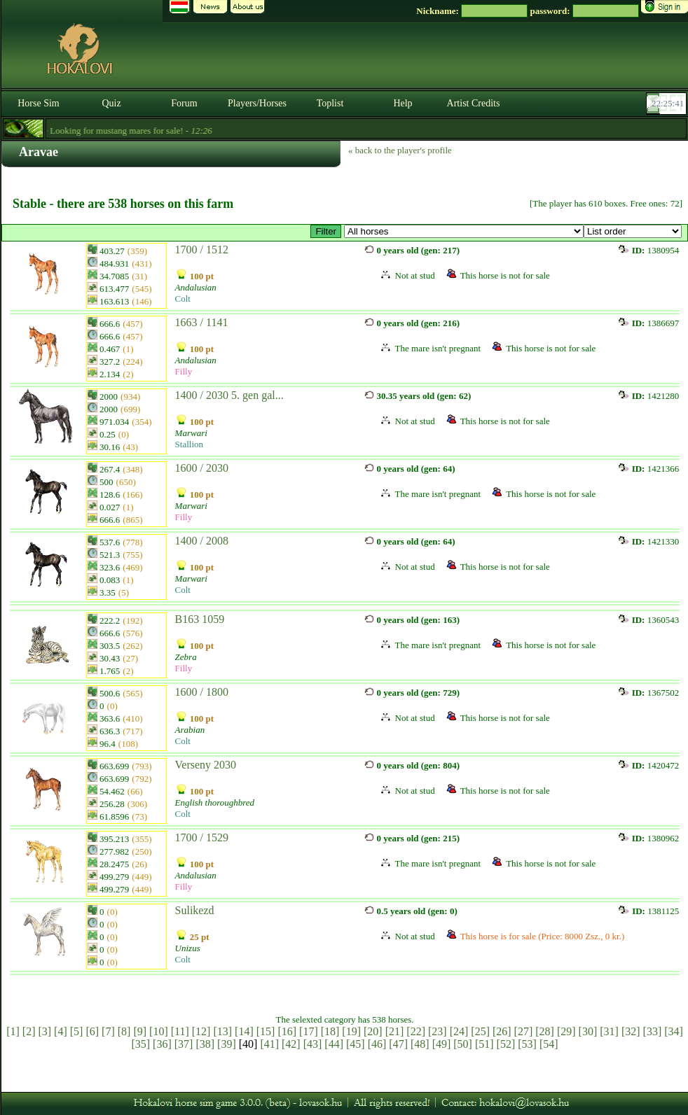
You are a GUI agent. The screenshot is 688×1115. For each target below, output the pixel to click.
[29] (566, 1031)
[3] (44, 1031)
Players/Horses (257, 103)
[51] (484, 1044)
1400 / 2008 (201, 541)
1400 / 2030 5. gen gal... (229, 395)
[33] (652, 1031)
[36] (162, 1044)
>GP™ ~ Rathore (464, 231)
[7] (108, 1031)
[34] (673, 1031)
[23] (437, 1031)
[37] (183, 1044)
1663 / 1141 (201, 322)
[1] (13, 1031)
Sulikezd (194, 910)
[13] (222, 1031)
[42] (291, 1044)
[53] (527, 1044)
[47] (398, 1044)
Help (402, 103)
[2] (29, 1031)
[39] (226, 1044)
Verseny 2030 (206, 765)
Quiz (111, 103)
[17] (308, 1031)
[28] (544, 1031)
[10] (158, 1031)
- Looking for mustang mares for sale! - (123, 130)
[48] (420, 1044)
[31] (609, 1031)
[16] (286, 1031)
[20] (373, 1031)
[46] (377, 1044)
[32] (630, 1031)
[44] (333, 1044)
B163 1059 (200, 619)
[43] (312, 1044)
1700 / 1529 (201, 837)
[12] (201, 1031)
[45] (355, 1044)
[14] (244, 1031)
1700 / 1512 (201, 249)
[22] (415, 1031)
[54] (548, 1044)
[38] (204, 1044)
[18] (330, 1031)
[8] (124, 1031)
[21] (394, 1031)
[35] (140, 1044)
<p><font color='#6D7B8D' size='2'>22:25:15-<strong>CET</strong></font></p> (667, 104)
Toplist (330, 103)
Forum (184, 103)
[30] (588, 1031)
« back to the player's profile (400, 150)
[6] (92, 1031)
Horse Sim (39, 103)
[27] (523, 1031)
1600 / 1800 (201, 692)
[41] (269, 1044)
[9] (139, 1031)
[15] (265, 1031)
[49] (441, 1044)
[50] (462, 1044)
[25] (480, 1031)
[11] (180, 1031)
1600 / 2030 (201, 468)
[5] (76, 1031)
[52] (506, 1044)
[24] (459, 1031)
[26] (502, 1031)
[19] (351, 1031)
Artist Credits (473, 103)
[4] (60, 1031)
